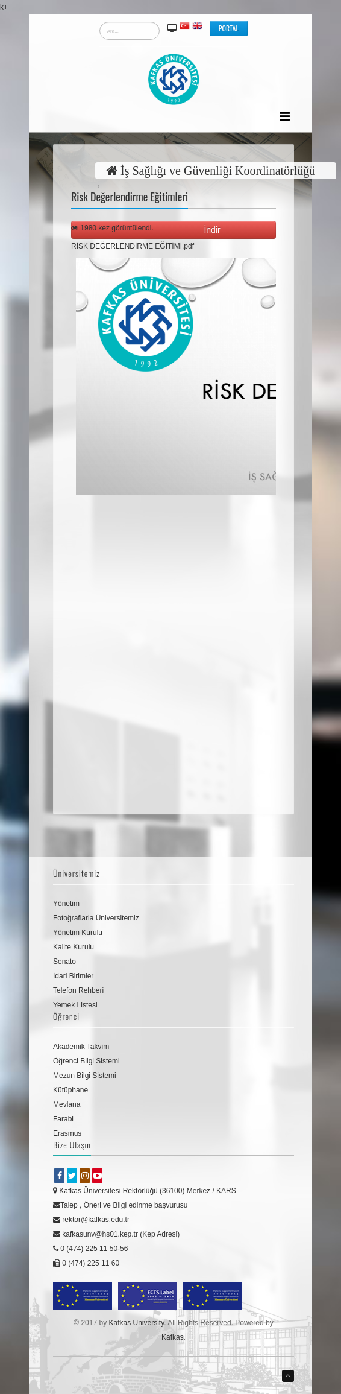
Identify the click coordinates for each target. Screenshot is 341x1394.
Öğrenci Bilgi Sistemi (86, 1061)
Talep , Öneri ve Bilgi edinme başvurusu (120, 1205)
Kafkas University (136, 1323)
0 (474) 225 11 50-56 (90, 1248)
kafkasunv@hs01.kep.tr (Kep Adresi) (116, 1234)
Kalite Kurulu (73, 947)
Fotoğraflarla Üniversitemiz (96, 918)
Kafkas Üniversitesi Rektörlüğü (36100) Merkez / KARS (144, 1190)
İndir (214, 230)
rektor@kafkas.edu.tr (91, 1219)
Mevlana (66, 1104)
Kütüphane (70, 1090)
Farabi (63, 1119)
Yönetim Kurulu (77, 932)
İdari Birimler (73, 976)
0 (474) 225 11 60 (86, 1263)
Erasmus (67, 1133)
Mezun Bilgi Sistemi (84, 1075)
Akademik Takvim (81, 1046)
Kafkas (172, 1337)
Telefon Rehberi (78, 990)
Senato (64, 961)
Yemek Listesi (75, 1005)
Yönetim (66, 903)
